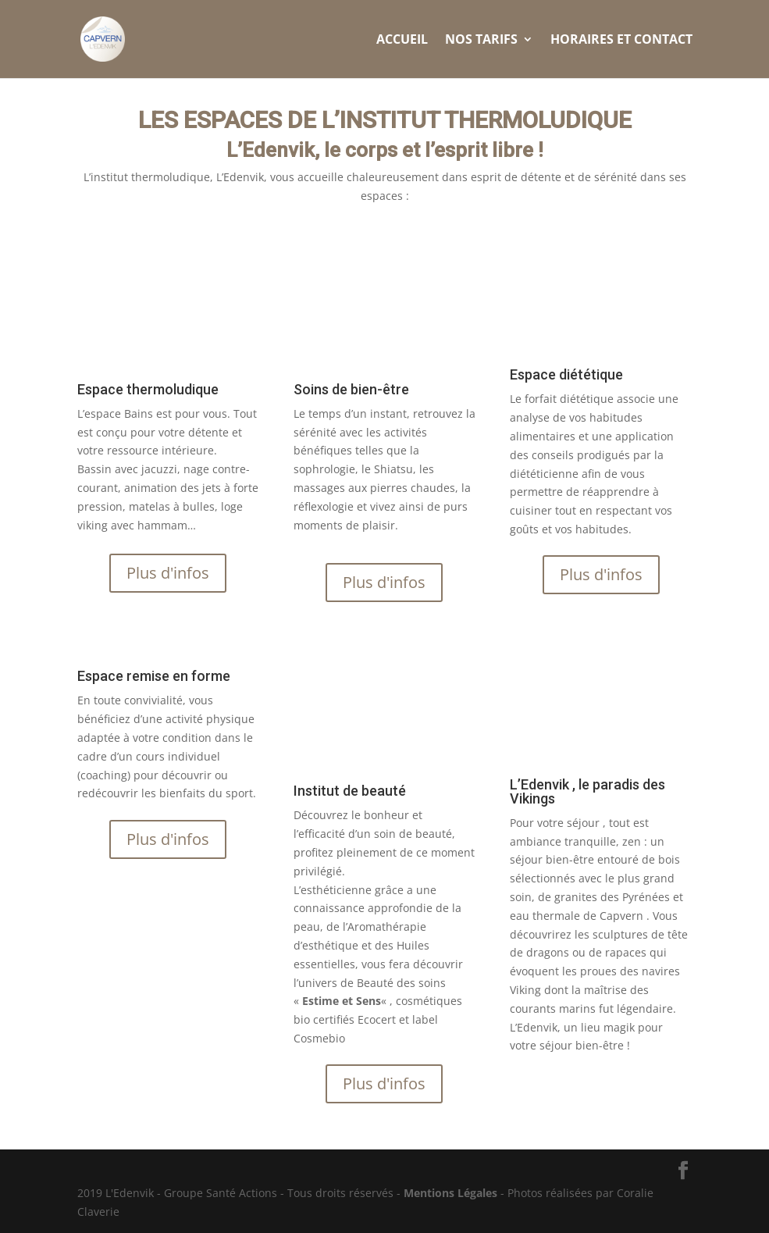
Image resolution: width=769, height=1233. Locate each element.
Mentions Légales (450, 1192)
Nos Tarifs (481, 41)
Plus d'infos (167, 572)
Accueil (402, 41)
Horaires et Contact (621, 41)
